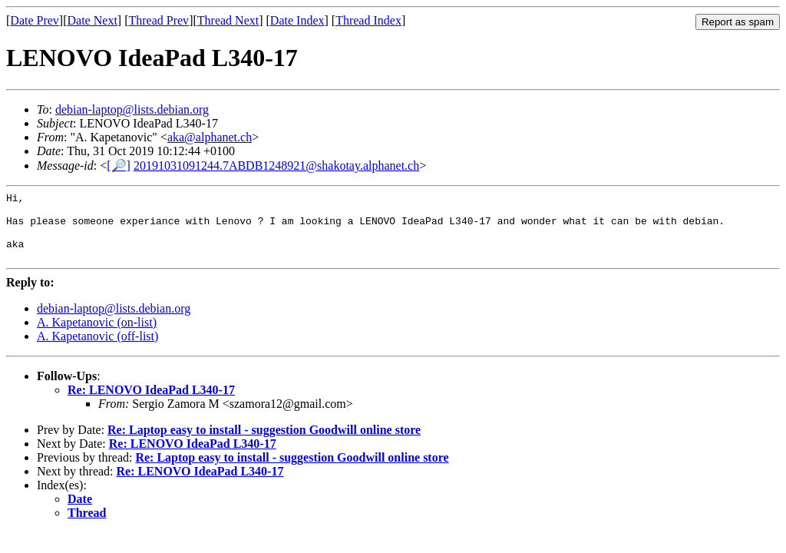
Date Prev (34, 20)
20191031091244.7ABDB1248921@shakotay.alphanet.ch (276, 165)
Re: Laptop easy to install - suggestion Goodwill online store (264, 443)
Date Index (297, 20)
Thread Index (368, 20)
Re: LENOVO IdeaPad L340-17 (151, 403)
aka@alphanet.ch (209, 137)
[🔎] (118, 165)
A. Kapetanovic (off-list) (97, 349)
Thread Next (228, 20)
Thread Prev (158, 20)
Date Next (92, 20)
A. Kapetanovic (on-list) (97, 336)
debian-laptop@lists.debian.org (132, 109)
